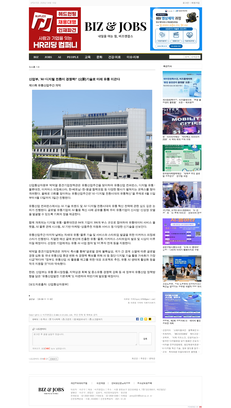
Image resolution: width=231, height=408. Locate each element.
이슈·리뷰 (133, 57)
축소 (45, 319)
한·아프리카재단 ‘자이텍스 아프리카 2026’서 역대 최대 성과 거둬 (181, 138)
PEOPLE (73, 57)
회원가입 (195, 2)
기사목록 (56, 319)
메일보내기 (82, 319)
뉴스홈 (32, 66)
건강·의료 (114, 57)
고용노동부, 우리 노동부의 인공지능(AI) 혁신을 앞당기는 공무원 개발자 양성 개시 (182, 285)
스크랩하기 (97, 319)
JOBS (48, 57)
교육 (88, 57)
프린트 (68, 319)
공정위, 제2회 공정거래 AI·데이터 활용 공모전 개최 (182, 322)
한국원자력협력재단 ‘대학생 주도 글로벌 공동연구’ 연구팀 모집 (181, 174)
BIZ (36, 57)
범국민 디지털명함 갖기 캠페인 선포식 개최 (183, 340)
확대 (36, 319)
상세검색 (195, 56)
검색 (187, 56)
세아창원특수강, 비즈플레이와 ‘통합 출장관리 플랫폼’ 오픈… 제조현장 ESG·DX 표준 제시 (182, 102)
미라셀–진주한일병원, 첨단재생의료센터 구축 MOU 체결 (188, 344)
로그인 (186, 2)
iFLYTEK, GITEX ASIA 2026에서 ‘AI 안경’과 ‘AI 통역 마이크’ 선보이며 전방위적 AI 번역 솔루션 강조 (182, 213)
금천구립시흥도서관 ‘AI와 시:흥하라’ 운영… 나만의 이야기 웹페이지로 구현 (181, 248)
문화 (99, 57)
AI (59, 57)
